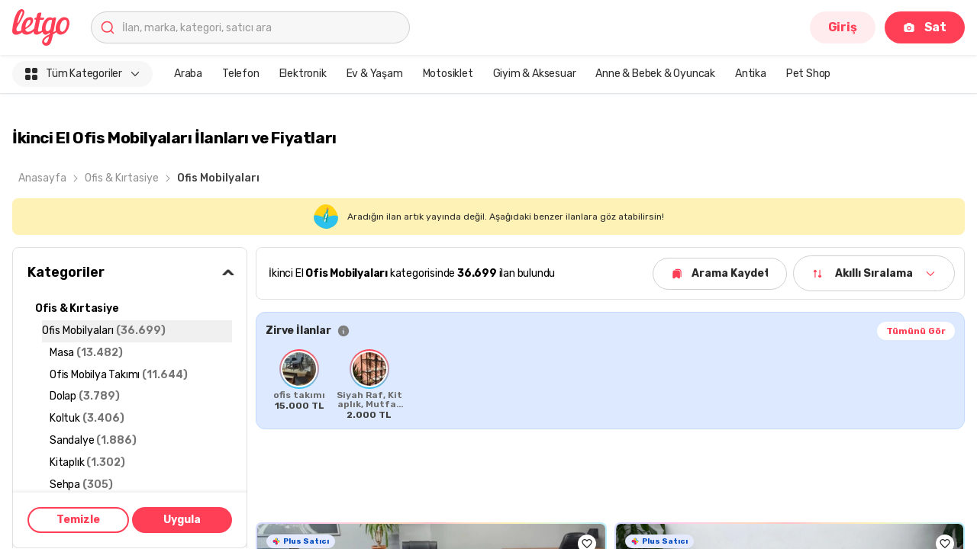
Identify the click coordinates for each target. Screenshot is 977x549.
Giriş (842, 27)
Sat (924, 27)
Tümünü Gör (916, 331)
